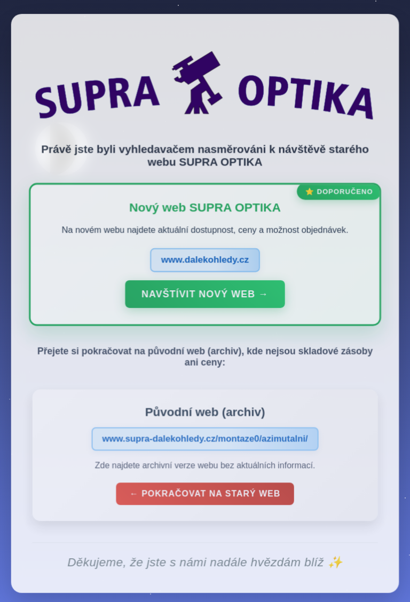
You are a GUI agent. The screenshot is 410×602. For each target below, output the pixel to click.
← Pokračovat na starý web (205, 495)
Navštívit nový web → (204, 296)
